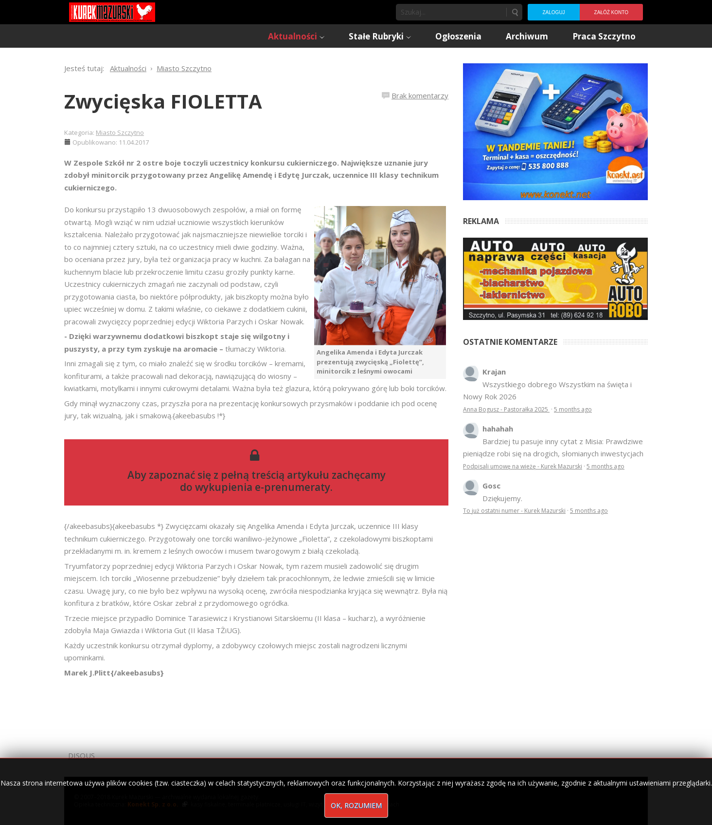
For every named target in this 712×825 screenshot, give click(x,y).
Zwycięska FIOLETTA (163, 101)
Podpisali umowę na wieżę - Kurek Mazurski (522, 466)
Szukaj (514, 12)
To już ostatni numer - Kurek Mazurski (514, 510)
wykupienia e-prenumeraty (262, 487)
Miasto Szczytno (120, 132)
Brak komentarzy (420, 95)
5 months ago (573, 409)
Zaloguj (553, 12)
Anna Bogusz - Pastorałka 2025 (506, 409)
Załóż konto (611, 12)
